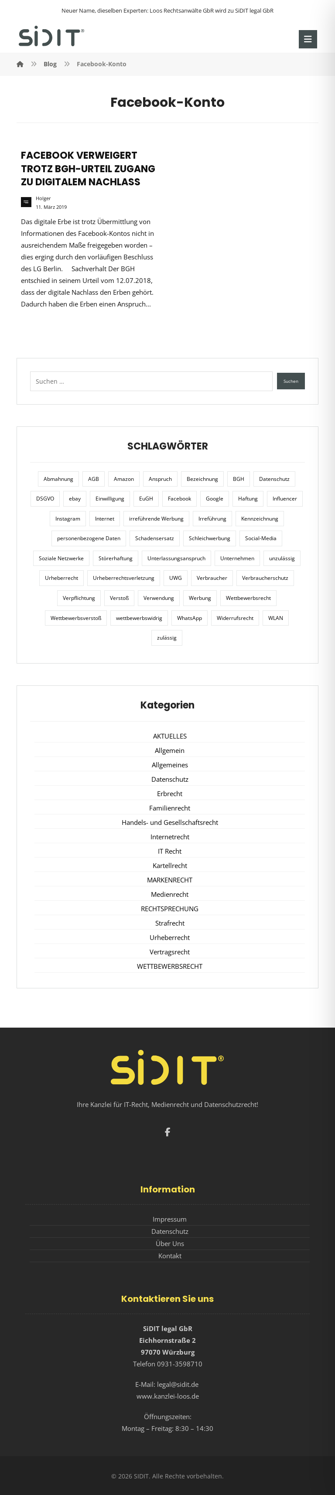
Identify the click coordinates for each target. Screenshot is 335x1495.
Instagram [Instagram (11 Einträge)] (67, 518)
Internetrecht (169, 836)
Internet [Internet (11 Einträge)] (104, 518)
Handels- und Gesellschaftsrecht (170, 822)
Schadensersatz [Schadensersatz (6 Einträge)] (154, 538)
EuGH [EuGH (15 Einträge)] (146, 498)
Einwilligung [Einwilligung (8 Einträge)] (110, 498)
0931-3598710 (179, 1363)
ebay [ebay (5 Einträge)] (75, 498)
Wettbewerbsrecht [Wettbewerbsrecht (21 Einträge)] (248, 598)
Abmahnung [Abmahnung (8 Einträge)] (58, 479)
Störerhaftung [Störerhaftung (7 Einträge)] (116, 558)
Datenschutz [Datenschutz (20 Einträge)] (274, 479)
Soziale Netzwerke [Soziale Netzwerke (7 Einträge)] (61, 558)
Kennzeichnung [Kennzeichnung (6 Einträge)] (259, 518)
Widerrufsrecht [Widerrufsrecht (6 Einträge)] (235, 618)
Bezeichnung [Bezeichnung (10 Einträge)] (202, 479)
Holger (43, 198)
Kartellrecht (170, 865)
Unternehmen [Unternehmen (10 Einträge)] (237, 558)
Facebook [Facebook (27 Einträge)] (179, 498)
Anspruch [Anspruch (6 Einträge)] (160, 479)
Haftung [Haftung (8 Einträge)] (248, 498)
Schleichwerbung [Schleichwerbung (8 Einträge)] (209, 538)
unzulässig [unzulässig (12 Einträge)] (282, 558)
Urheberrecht (170, 937)
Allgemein (170, 750)
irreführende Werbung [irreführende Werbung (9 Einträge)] (156, 518)
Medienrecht (169, 894)
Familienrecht (169, 808)
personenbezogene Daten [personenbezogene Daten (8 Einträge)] (88, 538)
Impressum (170, 1219)
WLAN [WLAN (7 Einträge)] (275, 618)
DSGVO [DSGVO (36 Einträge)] (45, 498)
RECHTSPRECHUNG (169, 908)
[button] (308, 39)
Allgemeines (170, 764)
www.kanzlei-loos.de (168, 1396)
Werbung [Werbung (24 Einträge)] (200, 598)
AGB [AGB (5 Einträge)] (93, 479)
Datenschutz (169, 779)
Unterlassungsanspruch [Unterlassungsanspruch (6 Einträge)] (176, 558)
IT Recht (169, 851)
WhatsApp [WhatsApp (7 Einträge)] (189, 618)
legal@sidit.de (177, 1384)
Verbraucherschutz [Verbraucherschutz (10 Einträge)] (265, 578)
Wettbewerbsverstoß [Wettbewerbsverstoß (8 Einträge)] (76, 618)
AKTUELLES (170, 736)
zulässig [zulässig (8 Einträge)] (167, 637)
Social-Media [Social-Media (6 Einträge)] (261, 538)
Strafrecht (170, 923)
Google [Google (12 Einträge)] (214, 498)
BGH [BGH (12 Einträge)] (238, 479)
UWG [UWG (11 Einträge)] (175, 578)
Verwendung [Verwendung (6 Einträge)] (159, 598)
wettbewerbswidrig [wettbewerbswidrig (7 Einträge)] (139, 618)
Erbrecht (169, 793)
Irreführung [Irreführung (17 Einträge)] (212, 518)
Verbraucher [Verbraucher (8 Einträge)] (212, 578)
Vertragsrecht (170, 951)
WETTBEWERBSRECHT (169, 966)
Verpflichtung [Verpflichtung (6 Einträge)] (79, 598)
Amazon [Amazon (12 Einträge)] (124, 479)
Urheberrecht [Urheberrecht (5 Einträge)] (61, 578)
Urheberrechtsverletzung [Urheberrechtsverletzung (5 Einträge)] (123, 578)
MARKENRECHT (169, 879)
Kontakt (169, 1255)
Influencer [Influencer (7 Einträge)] (285, 498)
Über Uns (170, 1243)
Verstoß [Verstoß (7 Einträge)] (119, 598)
